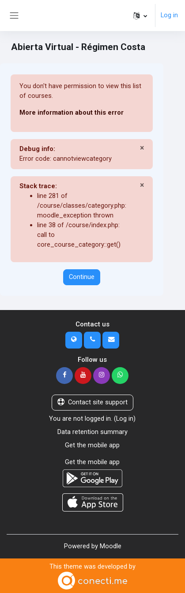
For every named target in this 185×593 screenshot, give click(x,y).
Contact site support (92, 402)
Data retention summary (92, 432)
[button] (140, 15)
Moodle (110, 546)
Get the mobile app (92, 445)
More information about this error (71, 112)
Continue (81, 277)
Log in (169, 15)
